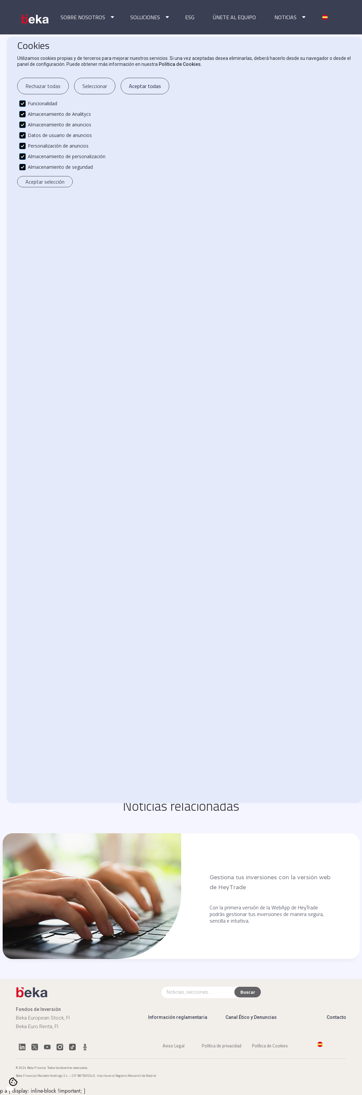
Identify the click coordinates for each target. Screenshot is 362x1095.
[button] (86, 17)
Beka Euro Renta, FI (37, 1026)
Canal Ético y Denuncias (251, 1017)
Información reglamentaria (177, 1017)
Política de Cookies (270, 1045)
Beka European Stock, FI (43, 1018)
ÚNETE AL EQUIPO (234, 17)
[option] (16, 1089)
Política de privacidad (221, 1045)
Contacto (336, 1017)
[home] (35, 19)
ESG (189, 17)
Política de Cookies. (180, 64)
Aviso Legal (173, 1045)
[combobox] (10, 1089)
